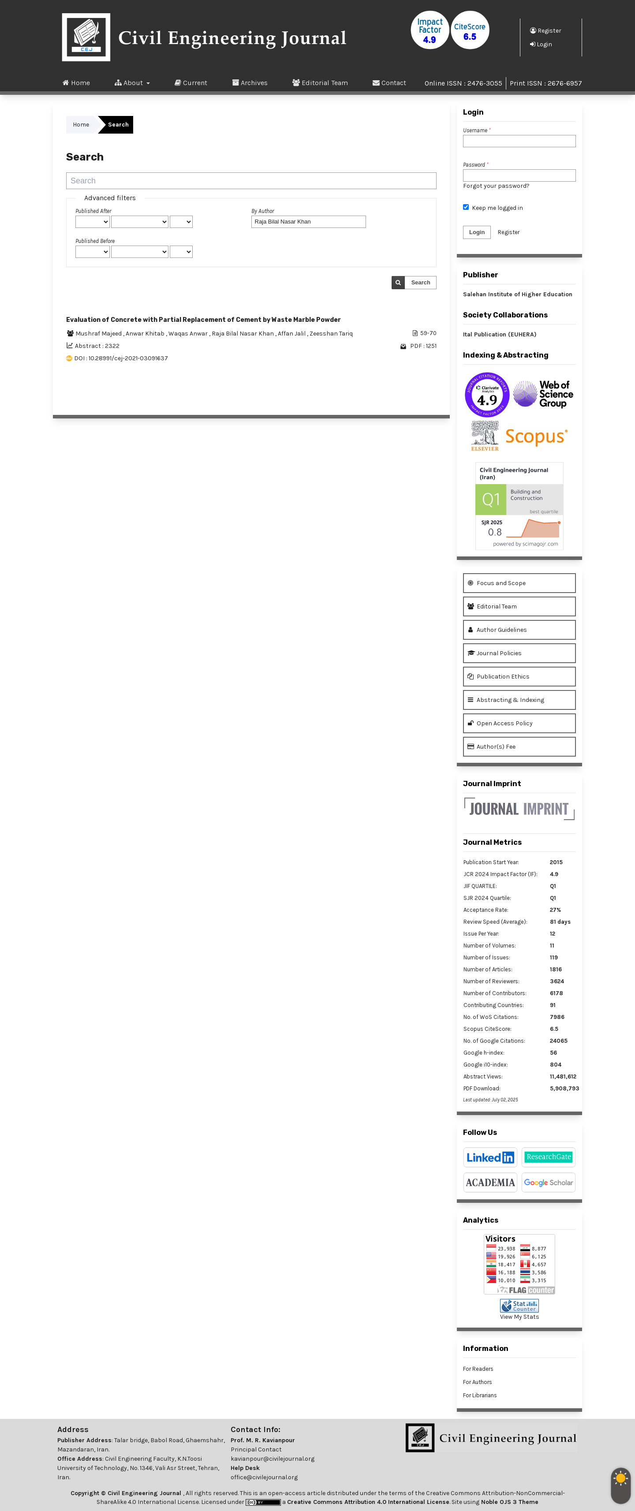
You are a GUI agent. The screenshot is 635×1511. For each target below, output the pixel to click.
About (130, 82)
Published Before (95, 241)
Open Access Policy (500, 723)
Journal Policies (494, 653)
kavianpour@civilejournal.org (272, 1458)
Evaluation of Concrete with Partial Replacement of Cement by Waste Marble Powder (203, 320)
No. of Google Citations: (494, 1040)
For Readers (478, 1368)
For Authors (477, 1382)
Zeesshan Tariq (331, 333)
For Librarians (480, 1395)
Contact (389, 82)
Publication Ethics (498, 676)
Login (541, 44)
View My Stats (519, 1317)
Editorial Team (320, 82)
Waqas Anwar (188, 333)
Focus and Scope (496, 583)
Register (545, 30)
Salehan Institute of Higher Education (517, 294)
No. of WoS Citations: (491, 1017)
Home (76, 82)
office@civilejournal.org (264, 1477)
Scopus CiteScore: (487, 1029)
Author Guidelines (497, 629)
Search (420, 282)
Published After (93, 211)
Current (191, 82)
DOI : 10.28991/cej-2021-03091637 (121, 358)
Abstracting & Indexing (505, 699)
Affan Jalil (292, 333)
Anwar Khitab (146, 333)
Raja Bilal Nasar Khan (243, 333)
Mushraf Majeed (99, 333)
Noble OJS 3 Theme (508, 1502)
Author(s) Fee (491, 746)
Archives (250, 82)
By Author (262, 211)
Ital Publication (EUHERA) (500, 334)
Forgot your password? (496, 186)
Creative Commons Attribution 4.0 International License (368, 1502)
